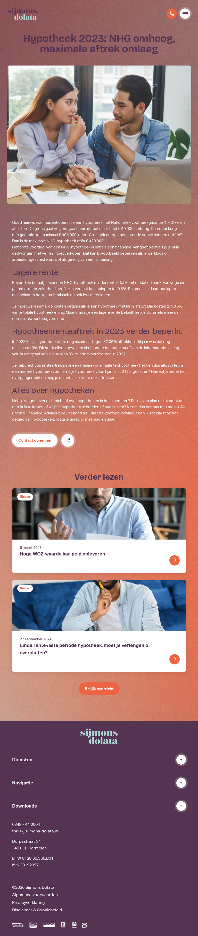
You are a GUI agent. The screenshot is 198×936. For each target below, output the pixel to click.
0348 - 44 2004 (26, 824)
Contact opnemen (34, 440)
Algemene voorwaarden (35, 894)
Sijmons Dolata (40, 887)
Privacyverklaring (28, 902)
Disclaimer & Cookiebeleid (37, 909)
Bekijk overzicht (99, 689)
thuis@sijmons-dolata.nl (35, 831)
